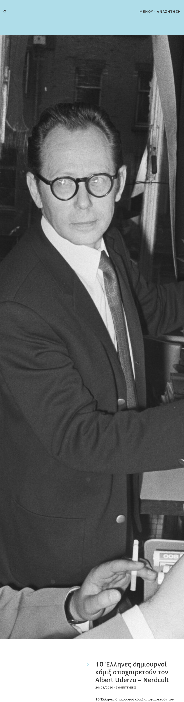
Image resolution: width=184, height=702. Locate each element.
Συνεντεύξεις (126, 687)
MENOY (146, 11)
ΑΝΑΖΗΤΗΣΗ (169, 11)
